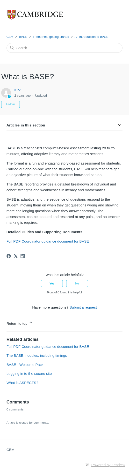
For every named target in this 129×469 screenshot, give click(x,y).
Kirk (17, 90)
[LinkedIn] (23, 256)
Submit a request (83, 307)
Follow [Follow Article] (10, 104)
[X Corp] (16, 256)
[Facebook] (9, 256)
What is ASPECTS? (22, 383)
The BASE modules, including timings (37, 355)
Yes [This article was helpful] (52, 283)
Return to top (20, 322)
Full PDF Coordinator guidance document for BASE (48, 241)
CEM (10, 37)
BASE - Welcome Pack (25, 365)
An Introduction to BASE (91, 37)
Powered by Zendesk (108, 465)
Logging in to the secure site (29, 373)
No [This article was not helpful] (77, 283)
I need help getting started (51, 37)
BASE (23, 37)
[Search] (65, 48)
